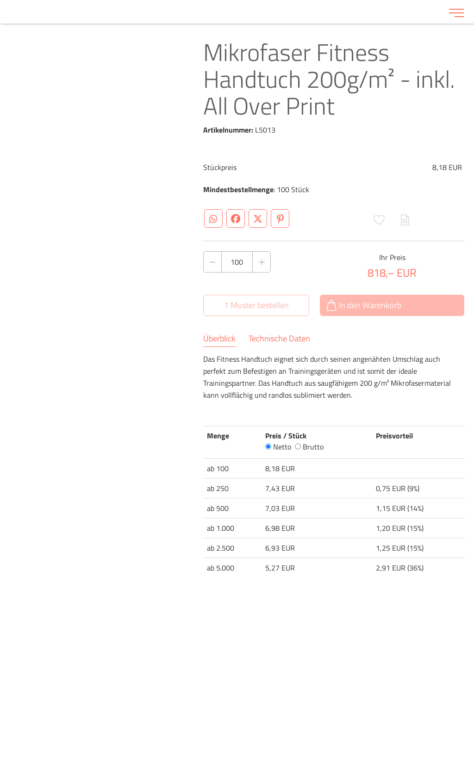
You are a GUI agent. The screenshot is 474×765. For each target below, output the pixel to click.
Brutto (309, 446)
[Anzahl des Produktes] (237, 262)
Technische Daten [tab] (279, 339)
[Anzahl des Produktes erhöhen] (261, 262)
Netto (278, 446)
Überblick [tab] (219, 339)
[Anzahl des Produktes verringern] (212, 262)
